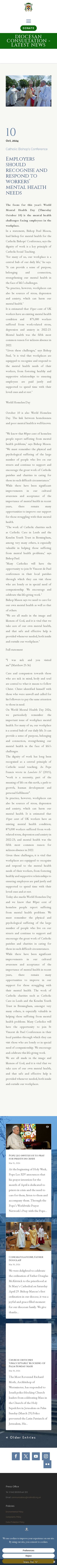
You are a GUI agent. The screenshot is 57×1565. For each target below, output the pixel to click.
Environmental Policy (14, 1512)
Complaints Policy (13, 1517)
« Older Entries (21, 1437)
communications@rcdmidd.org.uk (26, 1497)
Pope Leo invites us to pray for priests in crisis (27, 1157)
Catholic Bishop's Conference (27, 149)
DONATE (28, 28)
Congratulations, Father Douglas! (26, 1258)
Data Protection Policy (15, 1522)
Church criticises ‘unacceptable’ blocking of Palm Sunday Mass (27, 1363)
